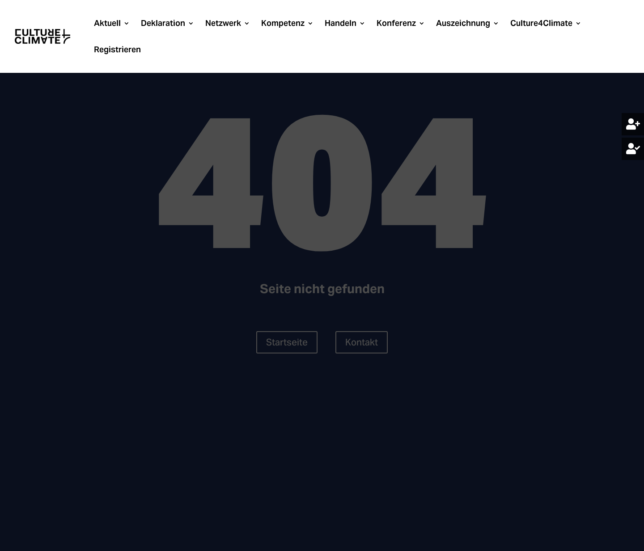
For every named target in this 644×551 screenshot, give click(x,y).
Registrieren (117, 50)
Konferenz (396, 24)
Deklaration (163, 24)
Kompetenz (283, 24)
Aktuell (107, 24)
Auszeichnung (463, 24)
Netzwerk (223, 24)
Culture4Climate (541, 24)
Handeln (340, 24)
